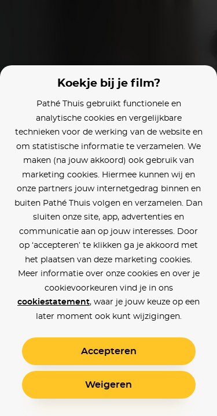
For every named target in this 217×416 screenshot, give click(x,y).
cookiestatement (53, 302)
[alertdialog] (108, 208)
